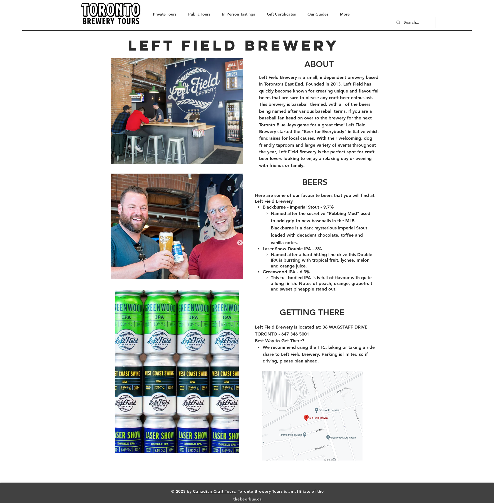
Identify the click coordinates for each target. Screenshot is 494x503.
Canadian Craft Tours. (215, 491)
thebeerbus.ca (247, 499)
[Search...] (414, 22)
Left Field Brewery (274, 327)
